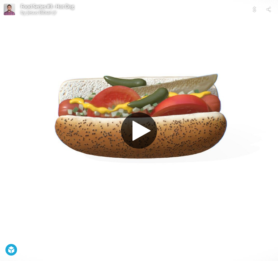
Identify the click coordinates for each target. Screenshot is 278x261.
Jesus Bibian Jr (41, 12)
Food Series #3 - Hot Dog (47, 6)
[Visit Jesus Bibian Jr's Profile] (9, 9)
